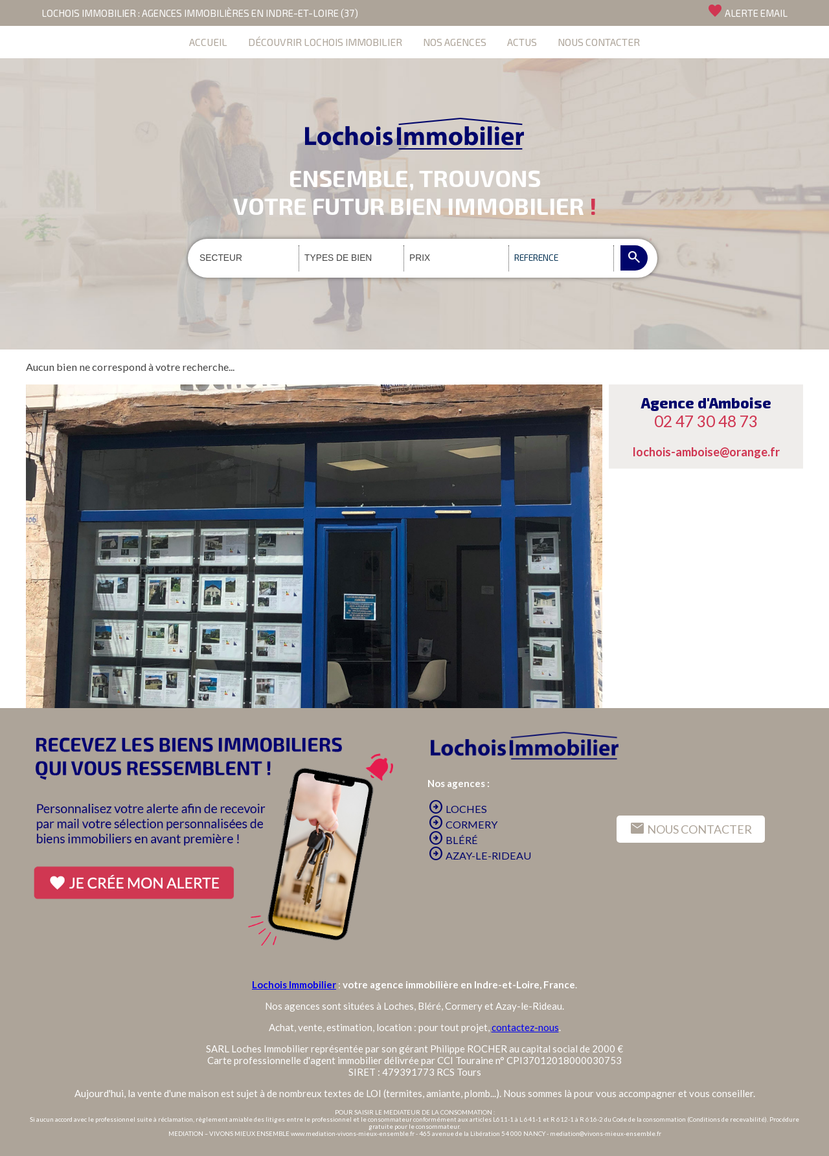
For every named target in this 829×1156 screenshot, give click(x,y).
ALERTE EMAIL (747, 11)
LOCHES (457, 809)
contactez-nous (525, 1027)
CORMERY (462, 824)
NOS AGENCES (454, 42)
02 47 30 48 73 (706, 421)
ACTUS (522, 42)
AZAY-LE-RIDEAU (479, 855)
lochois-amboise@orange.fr (706, 452)
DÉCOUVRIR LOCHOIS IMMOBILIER (325, 42)
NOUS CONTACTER (599, 42)
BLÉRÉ (453, 840)
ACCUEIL (208, 42)
